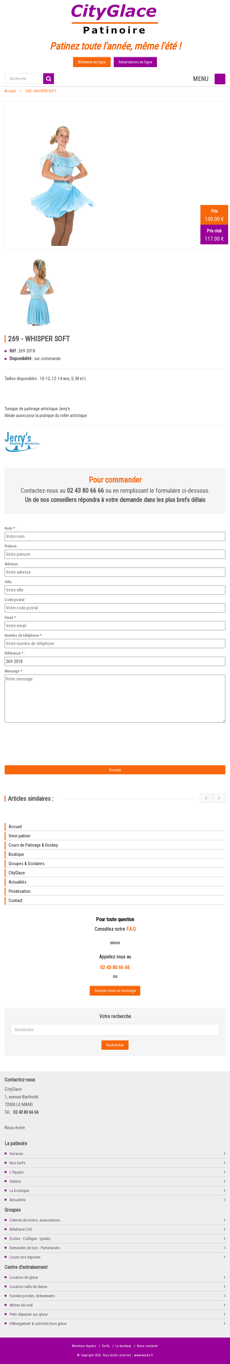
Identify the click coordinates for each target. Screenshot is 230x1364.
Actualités (18, 1200)
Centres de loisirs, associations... (36, 1220)
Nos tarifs (17, 1163)
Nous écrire (15, 1127)
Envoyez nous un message (115, 990)
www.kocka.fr (143, 1355)
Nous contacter (147, 1346)
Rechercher (115, 1045)
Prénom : (11, 546)
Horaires (16, 1153)
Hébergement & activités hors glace (38, 1323)
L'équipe (16, 1172)
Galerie (15, 1181)
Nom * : (11, 528)
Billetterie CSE (21, 1229)
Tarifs (106, 1346)
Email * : (11, 618)
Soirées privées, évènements (32, 1296)
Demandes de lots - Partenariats (35, 1248)
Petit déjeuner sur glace (28, 1314)
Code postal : (15, 600)
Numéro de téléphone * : (24, 635)
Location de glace (24, 1277)
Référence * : (15, 653)
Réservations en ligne (135, 62)
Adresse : (12, 564)
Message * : (14, 671)
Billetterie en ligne (92, 62)
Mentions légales (84, 1346)
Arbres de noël (21, 1305)
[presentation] (56, 736)
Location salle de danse (28, 1286)
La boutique (19, 1190)
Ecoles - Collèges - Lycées (30, 1238)
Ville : (9, 582)
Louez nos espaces (25, 1257)
